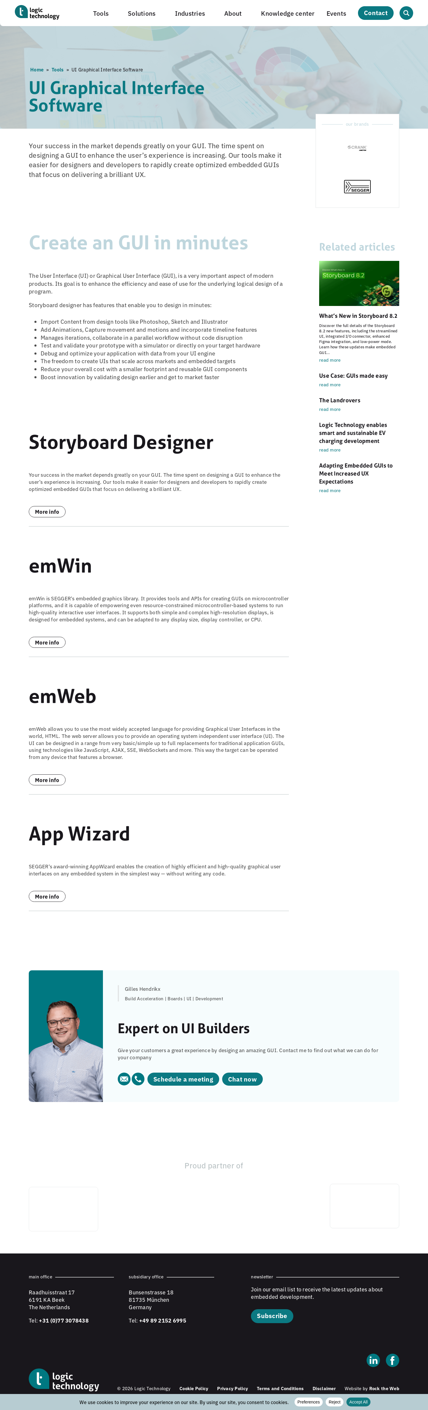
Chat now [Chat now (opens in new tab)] (242, 1078)
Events (336, 13)
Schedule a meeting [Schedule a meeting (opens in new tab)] (183, 1078)
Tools (101, 13)
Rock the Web (384, 1388)
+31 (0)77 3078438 (63, 1320)
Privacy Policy (232, 1388)
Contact (376, 12)
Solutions (141, 13)
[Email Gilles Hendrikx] (125, 1083)
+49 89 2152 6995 (162, 1320)
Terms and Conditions (280, 1388)
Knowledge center (287, 13)
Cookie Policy (193, 1388)
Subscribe (272, 1315)
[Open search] (406, 13)
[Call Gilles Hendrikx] (138, 1083)
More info (47, 511)
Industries (190, 13)
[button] (104, 13)
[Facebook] (392, 1361)
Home (37, 69)
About (233, 13)
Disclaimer (324, 1388)
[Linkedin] (373, 1361)
